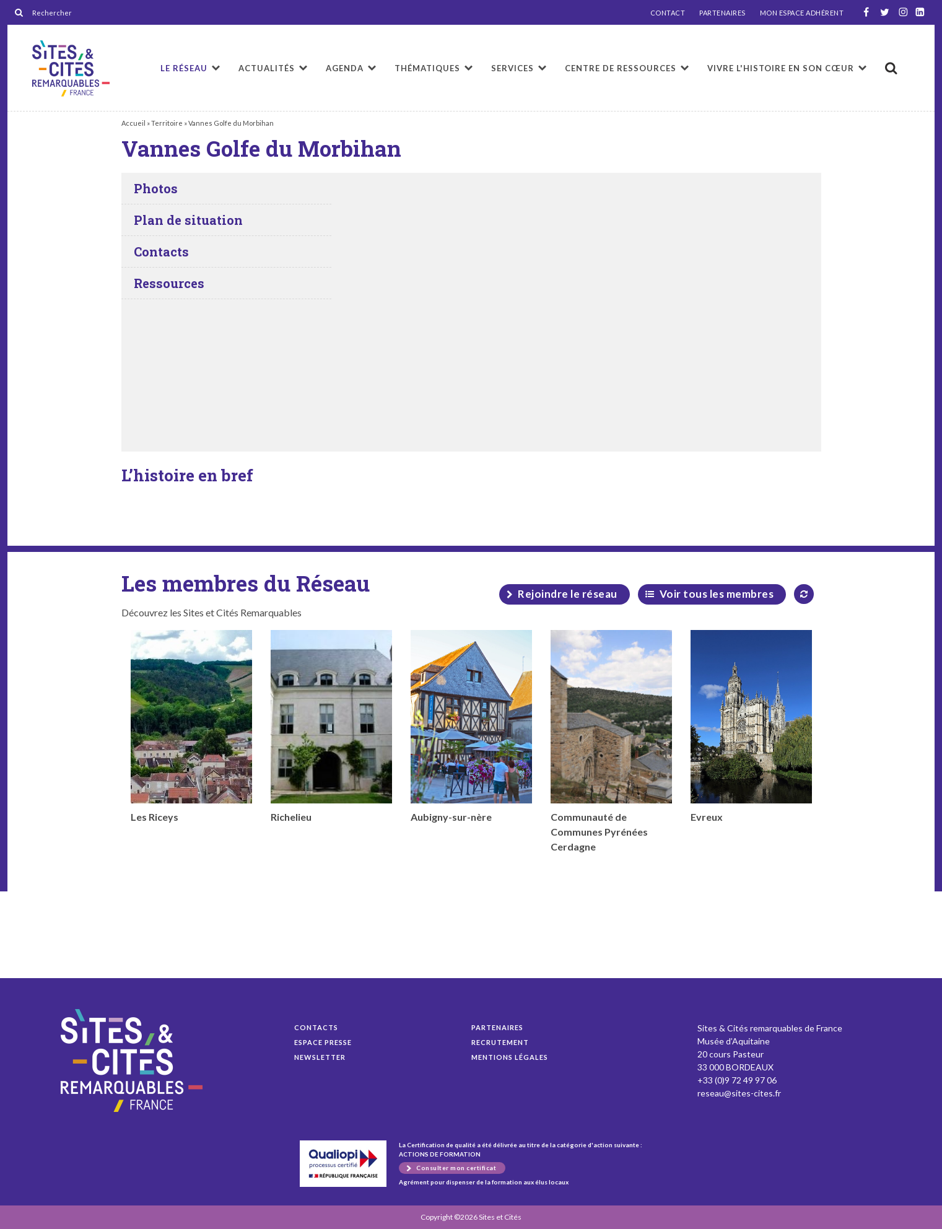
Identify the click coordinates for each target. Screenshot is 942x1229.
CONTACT (668, 13)
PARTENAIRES (722, 13)
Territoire (167, 123)
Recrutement (500, 1042)
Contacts (316, 1027)
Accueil (133, 123)
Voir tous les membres (717, 593)
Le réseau (183, 68)
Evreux (751, 726)
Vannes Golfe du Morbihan (71, 68)
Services (512, 68)
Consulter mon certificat (456, 1167)
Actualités (266, 68)
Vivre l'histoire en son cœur (780, 68)
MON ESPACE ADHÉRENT (802, 13)
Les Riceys (191, 726)
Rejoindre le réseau (567, 593)
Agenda (345, 68)
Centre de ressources (620, 68)
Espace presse (323, 1042)
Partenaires (497, 1027)
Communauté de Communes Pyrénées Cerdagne (611, 741)
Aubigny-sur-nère (471, 726)
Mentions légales (509, 1057)
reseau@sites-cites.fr (739, 1093)
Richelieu (331, 726)
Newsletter (320, 1057)
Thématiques (427, 68)
